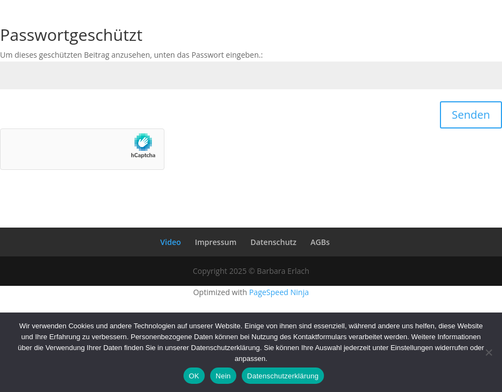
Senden (471, 114)
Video (170, 242)
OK (194, 376)
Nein (223, 376)
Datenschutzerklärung (283, 376)
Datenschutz (273, 242)
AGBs (319, 242)
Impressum (215, 242)
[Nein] (488, 352)
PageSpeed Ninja (279, 292)
